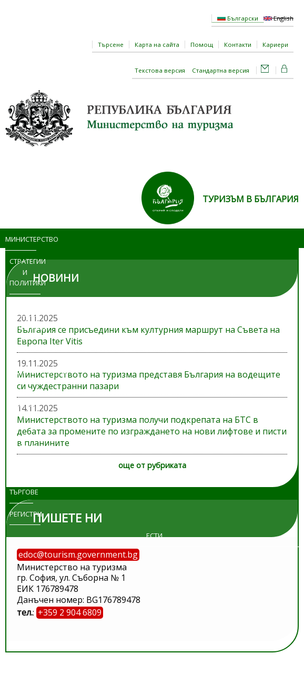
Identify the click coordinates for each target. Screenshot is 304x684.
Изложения (24, 447)
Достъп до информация (24, 415)
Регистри (24, 514)
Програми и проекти (24, 338)
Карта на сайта (157, 44)
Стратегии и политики (24, 272)
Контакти (237, 44)
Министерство (20, 239)
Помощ (201, 44)
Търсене (111, 44)
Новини (25, 305)
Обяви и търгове (21, 481)
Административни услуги (31, 376)
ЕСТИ (154, 535)
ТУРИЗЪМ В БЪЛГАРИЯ (250, 199)
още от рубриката (152, 465)
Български (237, 18)
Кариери (275, 44)
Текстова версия (160, 70)
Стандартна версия (220, 70)
